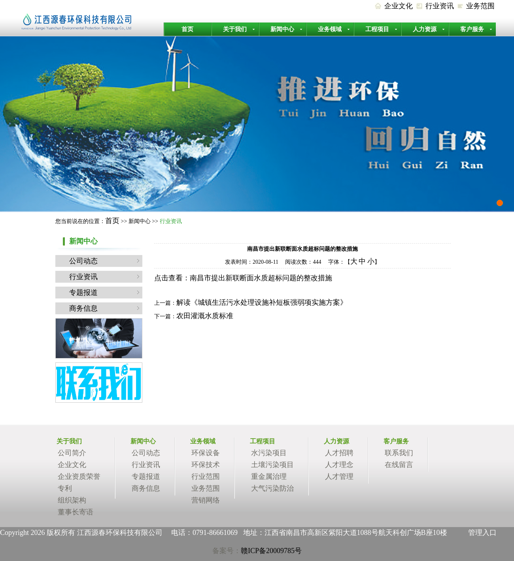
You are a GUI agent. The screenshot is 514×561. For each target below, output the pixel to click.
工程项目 (377, 29)
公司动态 (83, 261)
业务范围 (480, 6)
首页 (187, 29)
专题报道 (83, 292)
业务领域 (330, 29)
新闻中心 (282, 29)
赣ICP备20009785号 (271, 550)
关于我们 (235, 29)
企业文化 (398, 6)
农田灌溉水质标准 (204, 316)
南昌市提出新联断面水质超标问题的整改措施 (261, 278)
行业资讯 (439, 6)
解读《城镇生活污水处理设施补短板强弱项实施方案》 (261, 302)
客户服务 (472, 29)
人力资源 (425, 29)
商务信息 (83, 308)
